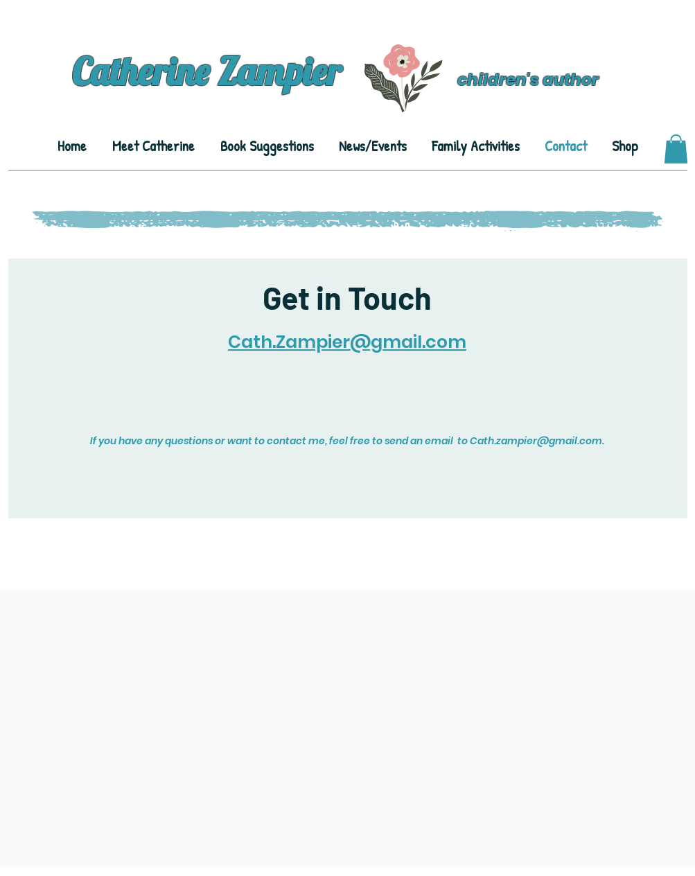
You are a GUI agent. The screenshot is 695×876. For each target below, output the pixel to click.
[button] (676, 149)
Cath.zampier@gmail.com (536, 441)
